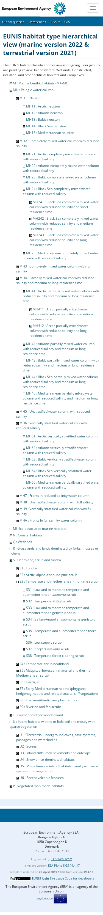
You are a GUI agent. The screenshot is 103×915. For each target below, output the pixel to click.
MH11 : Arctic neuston (43, 106)
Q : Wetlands (22, 541)
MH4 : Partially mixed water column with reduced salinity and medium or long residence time (55, 280)
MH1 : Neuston (31, 98)
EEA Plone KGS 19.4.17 (64, 865)
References (37, 22)
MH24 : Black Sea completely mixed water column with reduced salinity (56, 191)
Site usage (57, 878)
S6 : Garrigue (30, 682)
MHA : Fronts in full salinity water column (51, 520)
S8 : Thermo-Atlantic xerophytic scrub (48, 700)
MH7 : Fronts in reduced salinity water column (54, 495)
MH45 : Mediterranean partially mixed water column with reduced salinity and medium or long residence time (60, 398)
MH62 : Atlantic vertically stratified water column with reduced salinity (55, 450)
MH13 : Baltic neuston (43, 119)
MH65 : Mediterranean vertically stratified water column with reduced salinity (61, 485)
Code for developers (79, 878)
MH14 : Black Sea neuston (46, 126)
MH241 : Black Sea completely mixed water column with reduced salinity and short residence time (64, 207)
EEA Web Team (61, 859)
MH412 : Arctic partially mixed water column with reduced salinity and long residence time (58, 330)
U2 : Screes (28, 746)
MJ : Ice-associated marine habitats (39, 528)
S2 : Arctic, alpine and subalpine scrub (48, 574)
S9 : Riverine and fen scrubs (41, 706)
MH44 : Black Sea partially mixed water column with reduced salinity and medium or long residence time (60, 381)
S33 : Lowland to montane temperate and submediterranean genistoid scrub (56, 610)
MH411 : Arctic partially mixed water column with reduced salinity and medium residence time (61, 314)
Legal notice (44, 898)
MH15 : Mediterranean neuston (50, 132)
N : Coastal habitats (28, 535)
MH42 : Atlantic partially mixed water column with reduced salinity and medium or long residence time (58, 348)
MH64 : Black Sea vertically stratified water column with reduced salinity (57, 473)
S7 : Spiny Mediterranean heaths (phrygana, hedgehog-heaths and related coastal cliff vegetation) (57, 691)
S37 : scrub (47, 649)
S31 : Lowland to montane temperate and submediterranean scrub (56, 592)
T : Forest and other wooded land (38, 715)
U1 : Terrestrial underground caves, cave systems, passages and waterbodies (56, 737)
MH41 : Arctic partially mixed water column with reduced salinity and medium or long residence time (61, 296)
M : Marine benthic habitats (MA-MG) (41, 83)
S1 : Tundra (28, 568)
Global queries (13, 22)
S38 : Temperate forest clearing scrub (55, 655)
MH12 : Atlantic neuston (44, 113)
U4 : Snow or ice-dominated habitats (47, 759)
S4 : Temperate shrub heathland (44, 664)
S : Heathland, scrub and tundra (37, 560)
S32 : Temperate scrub (48, 601)
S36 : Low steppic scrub (44, 642)
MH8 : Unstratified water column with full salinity (56, 502)
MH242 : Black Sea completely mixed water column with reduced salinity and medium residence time (64, 223)
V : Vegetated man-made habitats (38, 786)
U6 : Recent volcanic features (42, 777)
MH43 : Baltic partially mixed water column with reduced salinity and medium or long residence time (61, 365)
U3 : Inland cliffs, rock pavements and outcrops (55, 753)
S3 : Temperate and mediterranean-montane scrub (59, 581)
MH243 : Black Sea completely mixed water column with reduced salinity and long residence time (64, 240)
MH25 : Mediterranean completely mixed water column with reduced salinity (60, 255)
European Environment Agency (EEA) (51, 832)
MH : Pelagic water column (33, 89)
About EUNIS (60, 22)
